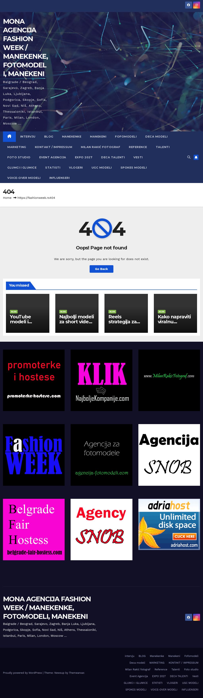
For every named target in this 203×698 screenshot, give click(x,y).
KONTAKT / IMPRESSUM (53, 147)
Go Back (101, 269)
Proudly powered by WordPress (23, 672)
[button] (189, 157)
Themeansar (76, 672)
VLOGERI (76, 167)
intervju (27, 136)
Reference (138, 147)
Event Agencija (52, 157)
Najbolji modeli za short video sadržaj (76, 321)
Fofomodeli (126, 136)
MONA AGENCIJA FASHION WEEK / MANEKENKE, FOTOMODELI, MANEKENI (25, 47)
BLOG (48, 136)
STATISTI (52, 167)
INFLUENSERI (59, 178)
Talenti (163, 147)
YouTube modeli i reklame (20, 321)
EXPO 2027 (84, 157)
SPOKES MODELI (134, 167)
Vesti (138, 157)
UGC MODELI (102, 167)
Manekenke (71, 136)
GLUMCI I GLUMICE (21, 167)
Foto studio (19, 157)
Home (7, 198)
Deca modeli (156, 136)
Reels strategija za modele (122, 321)
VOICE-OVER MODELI (24, 178)
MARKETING (16, 147)
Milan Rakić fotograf (100, 147)
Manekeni (98, 136)
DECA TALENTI (113, 157)
